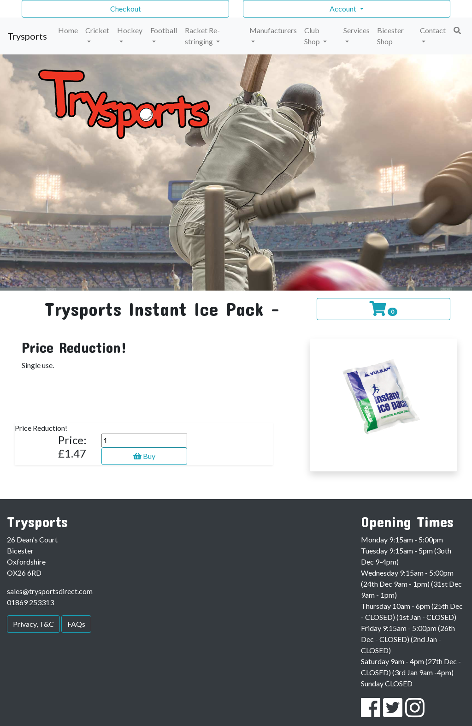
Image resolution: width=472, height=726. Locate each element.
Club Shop (312, 36)
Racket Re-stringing (202, 36)
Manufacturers (273, 30)
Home (68, 30)
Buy (144, 456)
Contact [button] (433, 30)
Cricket (97, 30)
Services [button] (356, 30)
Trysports (27, 36)
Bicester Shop (390, 36)
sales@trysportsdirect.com (50, 591)
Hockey (129, 30)
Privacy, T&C (33, 623)
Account (344, 8)
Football (163, 30)
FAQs (76, 623)
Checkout (125, 8)
